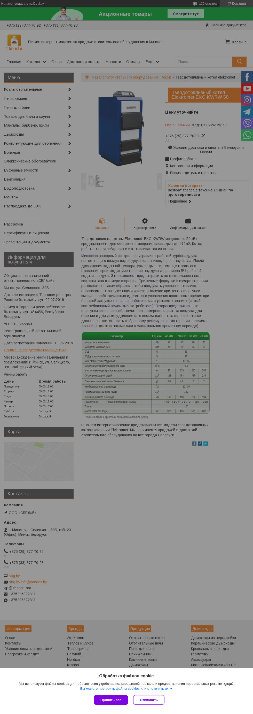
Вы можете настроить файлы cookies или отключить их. (124, 688)
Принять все (110, 700)
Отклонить (149, 700)
